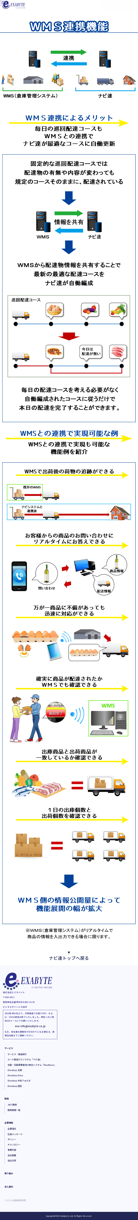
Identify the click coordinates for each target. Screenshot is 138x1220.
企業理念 (12, 1128)
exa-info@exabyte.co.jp (30, 1026)
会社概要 (12, 1155)
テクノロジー (14, 1144)
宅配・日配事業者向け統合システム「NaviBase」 (32, 1064)
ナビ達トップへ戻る (69, 955)
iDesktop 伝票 (15, 1070)
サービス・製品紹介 (17, 1054)
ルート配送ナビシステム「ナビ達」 (25, 1059)
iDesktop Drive (15, 1075)
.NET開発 (12, 1104)
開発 (6, 1098)
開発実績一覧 (14, 1110)
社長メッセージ (15, 1134)
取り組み (8, 1173)
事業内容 (12, 1149)
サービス (8, 1048)
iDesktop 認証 (15, 1085)
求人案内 (8, 1186)
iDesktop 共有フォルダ (19, 1080)
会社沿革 (12, 1160)
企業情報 (8, 1122)
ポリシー (12, 1139)
